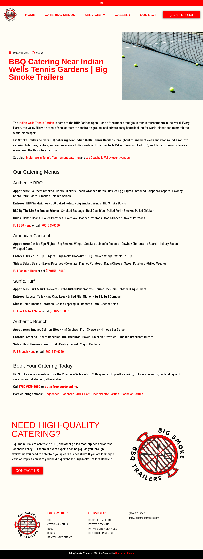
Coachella (68, 394)
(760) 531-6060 (50, 225)
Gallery (123, 15)
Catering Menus (60, 15)
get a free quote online (61, 386)
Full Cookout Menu (25, 271)
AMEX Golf (83, 394)
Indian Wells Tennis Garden (36, 123)
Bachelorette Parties (105, 394)
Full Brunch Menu (24, 351)
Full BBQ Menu (22, 225)
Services (94, 15)
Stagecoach (51, 394)
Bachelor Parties (132, 394)
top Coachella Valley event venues (108, 157)
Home (30, 15)
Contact (148, 15)
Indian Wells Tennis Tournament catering (53, 157)
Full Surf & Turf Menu (27, 311)
